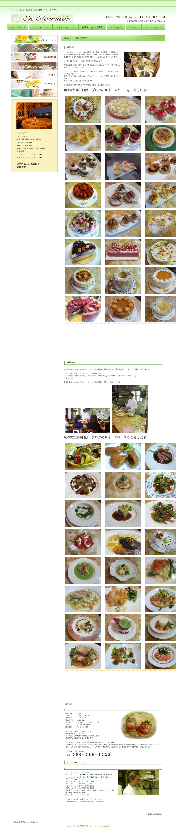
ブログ (34, 75)
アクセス (34, 84)
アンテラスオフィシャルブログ (25, 822)
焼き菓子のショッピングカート (34, 66)
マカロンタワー (34, 93)
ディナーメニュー (34, 48)
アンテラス (47, 18)
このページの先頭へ (155, 814)
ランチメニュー (34, 39)
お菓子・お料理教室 (34, 57)
